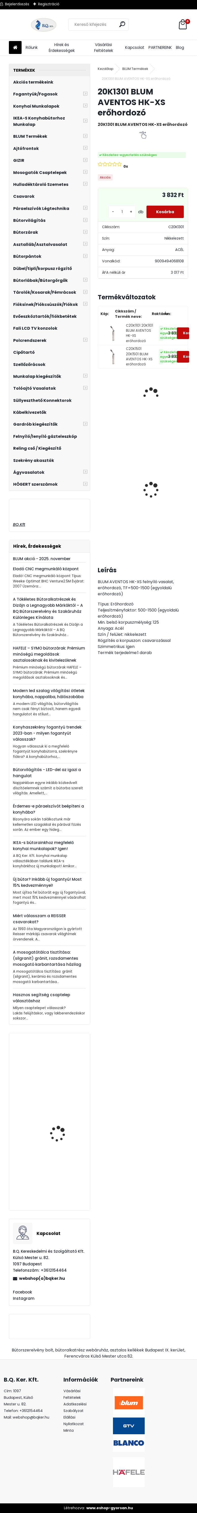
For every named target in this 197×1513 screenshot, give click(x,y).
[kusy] (121, 211)
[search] (122, 24)
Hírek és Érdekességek (62, 47)
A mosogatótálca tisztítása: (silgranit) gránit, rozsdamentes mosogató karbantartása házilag (47, 958)
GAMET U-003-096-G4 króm (62, 1064)
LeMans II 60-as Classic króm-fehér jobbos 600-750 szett (117, 496)
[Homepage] (15, 47)
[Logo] (44, 24)
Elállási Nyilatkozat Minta (73, 1424)
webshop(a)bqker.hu (42, 1278)
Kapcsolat (134, 47)
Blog (180, 47)
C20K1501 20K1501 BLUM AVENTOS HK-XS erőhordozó (139, 356)
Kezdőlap (105, 68)
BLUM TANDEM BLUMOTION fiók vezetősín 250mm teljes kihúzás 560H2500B (63, 1181)
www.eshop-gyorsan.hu (109, 1507)
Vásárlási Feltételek (103, 47)
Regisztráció (48, 4)
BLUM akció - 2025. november (42, 558)
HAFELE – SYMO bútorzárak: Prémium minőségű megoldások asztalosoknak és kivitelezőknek (49, 654)
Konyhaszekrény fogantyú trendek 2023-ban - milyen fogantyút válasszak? (47, 733)
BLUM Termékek (135, 68)
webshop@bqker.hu (31, 1417)
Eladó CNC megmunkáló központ (46, 569)
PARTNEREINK (160, 47)
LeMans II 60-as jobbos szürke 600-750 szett (157, 481)
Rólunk (32, 47)
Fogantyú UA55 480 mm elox (63, 1107)
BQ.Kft (19, 524)
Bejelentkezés (17, 4)
